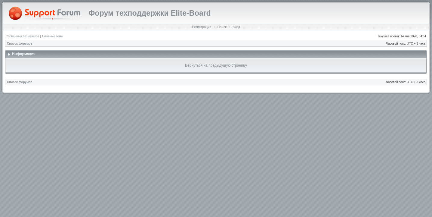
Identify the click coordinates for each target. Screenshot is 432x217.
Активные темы (52, 36)
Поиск (221, 27)
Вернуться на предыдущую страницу (216, 65)
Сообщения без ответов (22, 36)
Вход (236, 27)
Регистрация (201, 27)
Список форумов (19, 43)
